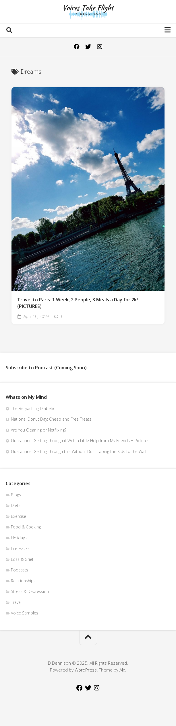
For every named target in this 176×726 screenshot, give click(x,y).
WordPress (86, 670)
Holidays (19, 537)
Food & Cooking (26, 527)
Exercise (18, 516)
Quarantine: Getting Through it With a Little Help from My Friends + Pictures (80, 440)
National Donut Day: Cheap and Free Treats (51, 419)
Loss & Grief (22, 559)
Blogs (16, 494)
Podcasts (19, 570)
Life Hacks (20, 548)
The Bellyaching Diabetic (33, 408)
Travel (16, 602)
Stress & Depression (30, 591)
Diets (15, 505)
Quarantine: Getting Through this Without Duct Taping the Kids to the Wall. (79, 451)
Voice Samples (24, 613)
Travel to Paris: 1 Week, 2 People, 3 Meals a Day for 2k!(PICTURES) (77, 302)
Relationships (23, 580)
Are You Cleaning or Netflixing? (38, 430)
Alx (122, 670)
